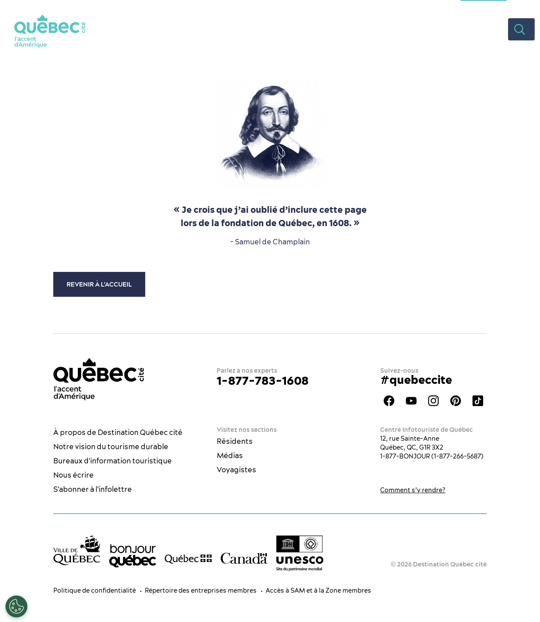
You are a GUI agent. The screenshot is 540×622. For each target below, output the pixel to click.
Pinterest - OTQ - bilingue (456, 401)
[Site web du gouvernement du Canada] (244, 558)
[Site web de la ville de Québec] (76, 550)
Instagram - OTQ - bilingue (433, 401)
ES (520, 7)
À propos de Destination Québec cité (118, 432)
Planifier (405, 29)
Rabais (450, 29)
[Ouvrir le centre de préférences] (16, 606)
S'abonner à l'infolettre (92, 489)
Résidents (235, 441)
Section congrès (484, 7)
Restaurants (284, 29)
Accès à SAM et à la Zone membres (318, 590)
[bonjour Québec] (132, 555)
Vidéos (488, 29)
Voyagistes (236, 469)
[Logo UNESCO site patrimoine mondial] (299, 553)
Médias (230, 455)
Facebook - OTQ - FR (389, 401)
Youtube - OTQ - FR (411, 401)
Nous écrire (73, 474)
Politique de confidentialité (94, 590)
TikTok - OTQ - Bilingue (478, 401)
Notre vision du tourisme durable (110, 446)
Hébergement (348, 29)
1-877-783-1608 (263, 380)
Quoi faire (226, 29)
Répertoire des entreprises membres (201, 590)
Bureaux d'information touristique (112, 460)
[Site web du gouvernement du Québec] (188, 558)
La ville (178, 29)
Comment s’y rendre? (412, 490)
